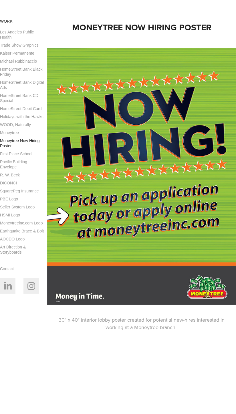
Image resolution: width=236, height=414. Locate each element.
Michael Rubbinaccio (18, 61)
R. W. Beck (10, 175)
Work (6, 21)
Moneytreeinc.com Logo (21, 223)
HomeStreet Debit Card (21, 108)
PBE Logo (9, 199)
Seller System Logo (17, 207)
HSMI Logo (10, 215)
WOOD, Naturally (15, 124)
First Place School (16, 154)
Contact (7, 268)
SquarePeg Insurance (19, 191)
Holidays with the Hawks (21, 116)
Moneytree (9, 132)
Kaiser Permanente (17, 53)
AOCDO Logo (12, 239)
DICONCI (8, 183)
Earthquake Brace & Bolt (22, 231)
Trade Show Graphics (19, 45)
